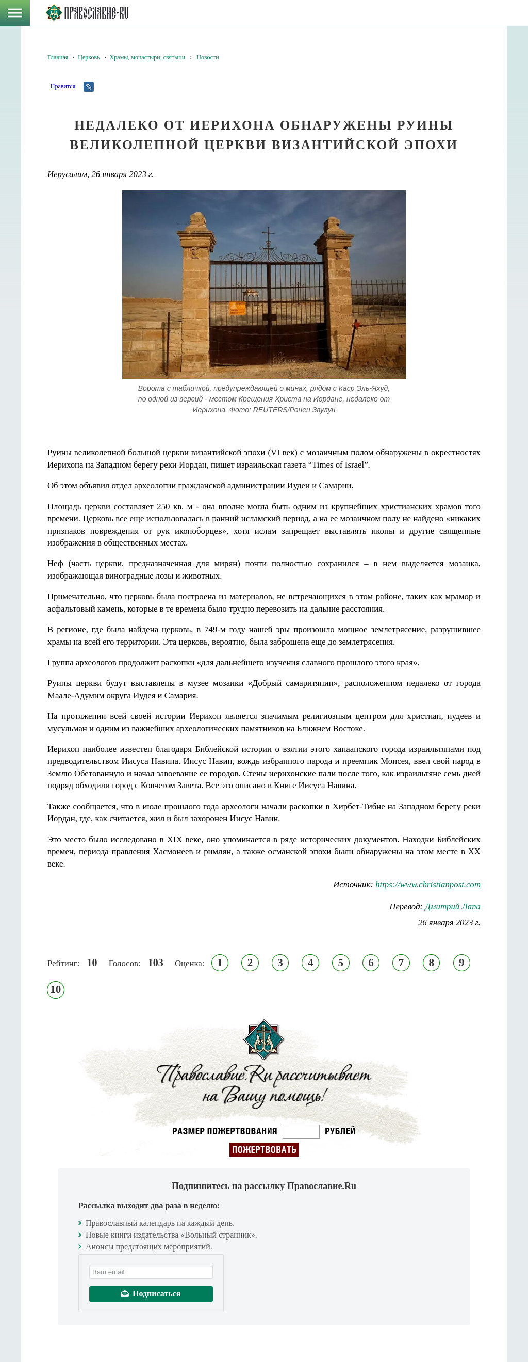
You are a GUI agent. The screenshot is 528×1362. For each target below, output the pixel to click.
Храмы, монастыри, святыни (148, 57)
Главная (57, 57)
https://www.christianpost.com (428, 884)
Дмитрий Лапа (453, 906)
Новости (207, 57)
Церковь (89, 57)
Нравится (63, 86)
